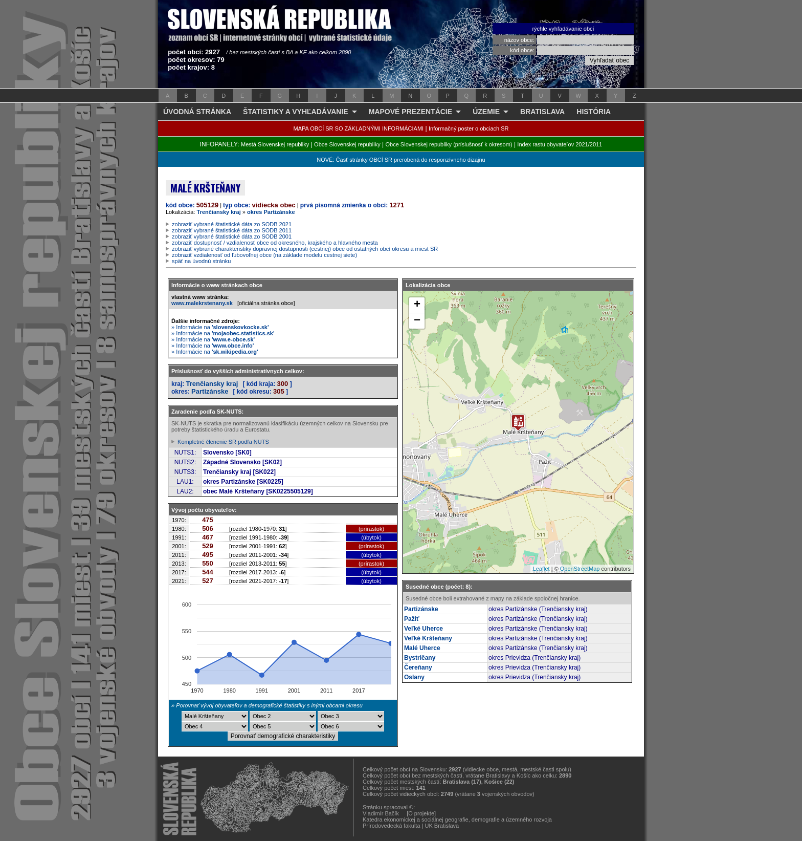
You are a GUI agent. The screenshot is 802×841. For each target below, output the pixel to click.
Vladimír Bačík (381, 813)
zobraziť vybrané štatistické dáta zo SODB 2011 (232, 230)
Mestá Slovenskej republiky (275, 144)
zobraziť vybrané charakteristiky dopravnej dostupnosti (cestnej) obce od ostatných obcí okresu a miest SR (305, 249)
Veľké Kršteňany (428, 638)
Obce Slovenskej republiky (347, 144)
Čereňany (418, 667)
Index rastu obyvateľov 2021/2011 (559, 144)
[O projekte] (421, 813)
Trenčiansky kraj (219, 212)
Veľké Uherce (423, 628)
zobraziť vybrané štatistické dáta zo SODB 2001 (232, 236)
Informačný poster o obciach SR (469, 128)
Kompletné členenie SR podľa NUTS (223, 442)
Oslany (414, 677)
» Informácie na (220, 327)
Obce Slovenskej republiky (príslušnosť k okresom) (449, 144)
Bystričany (419, 657)
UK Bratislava (442, 826)
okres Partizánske (271, 212)
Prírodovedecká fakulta (391, 826)
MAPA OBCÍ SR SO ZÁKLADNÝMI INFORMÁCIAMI (359, 128)
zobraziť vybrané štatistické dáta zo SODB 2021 (232, 224)
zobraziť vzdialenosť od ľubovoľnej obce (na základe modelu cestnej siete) (264, 255)
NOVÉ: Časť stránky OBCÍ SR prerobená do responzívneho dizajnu (401, 160)
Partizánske (209, 391)
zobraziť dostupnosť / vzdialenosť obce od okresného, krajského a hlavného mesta (275, 243)
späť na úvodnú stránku (201, 261)
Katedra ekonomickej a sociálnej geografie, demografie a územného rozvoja (457, 819)
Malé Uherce (422, 648)
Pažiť (411, 618)
